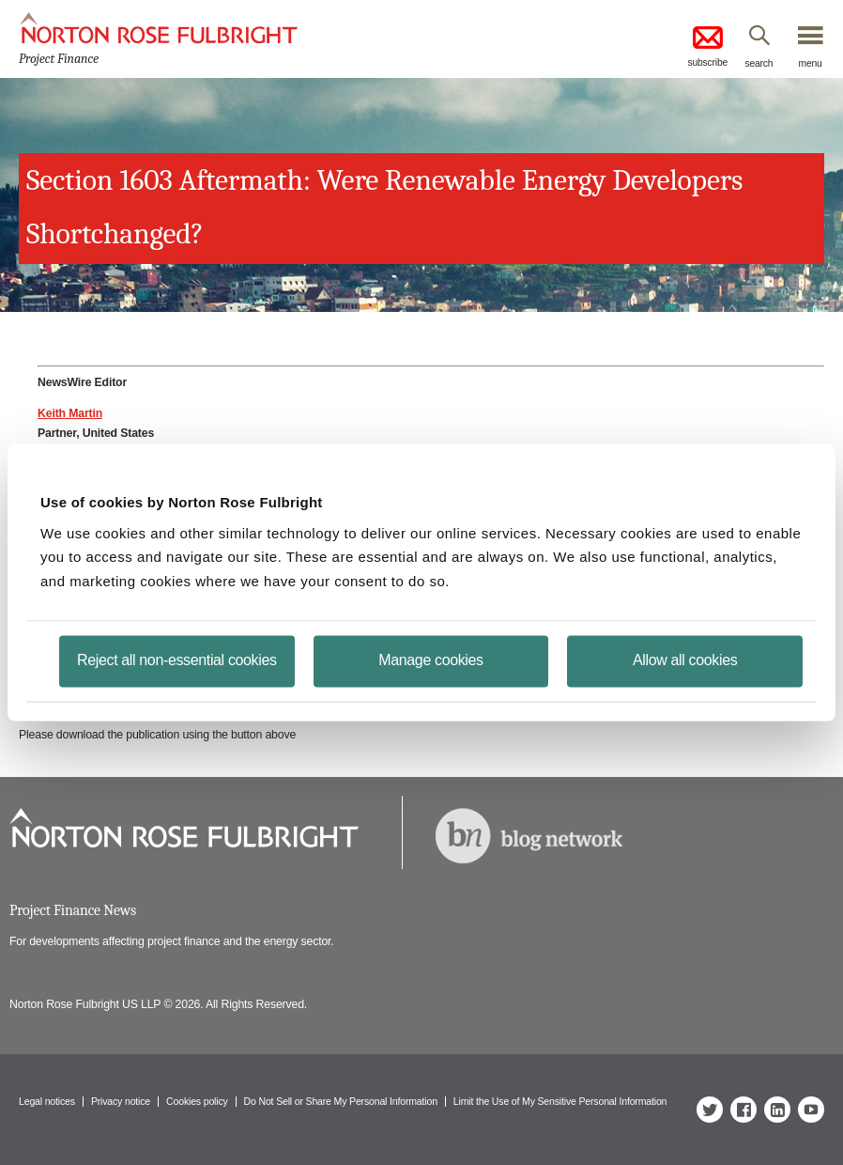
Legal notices (47, 1101)
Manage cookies (430, 660)
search (759, 63)
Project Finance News (72, 910)
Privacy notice (120, 1101)
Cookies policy (197, 1101)
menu (810, 63)
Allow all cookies (685, 660)
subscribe (707, 45)
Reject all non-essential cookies (177, 660)
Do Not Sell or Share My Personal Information (340, 1101)
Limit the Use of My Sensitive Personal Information (560, 1101)
